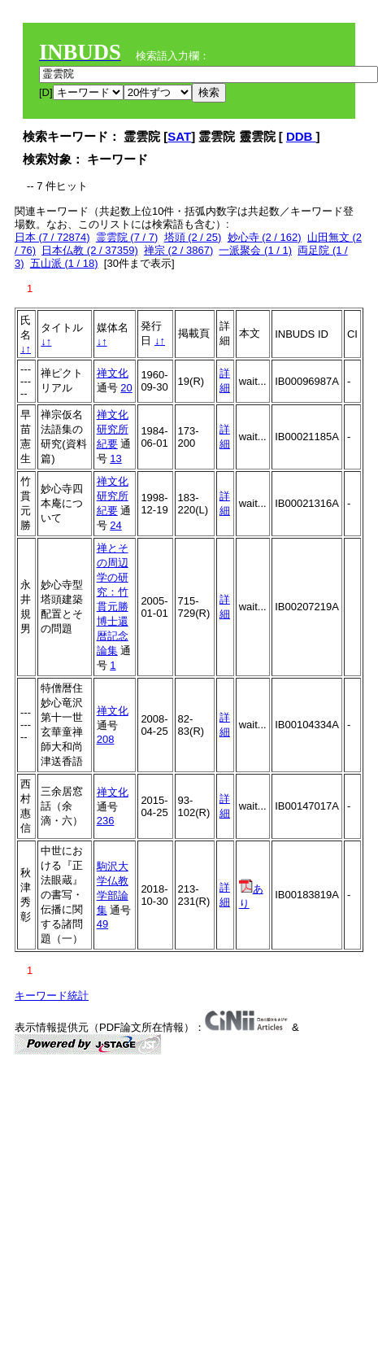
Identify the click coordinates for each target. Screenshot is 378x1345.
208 (106, 739)
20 (126, 388)
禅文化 (112, 373)
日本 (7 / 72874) (52, 237)
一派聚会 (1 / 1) (255, 250)
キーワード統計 (52, 995)
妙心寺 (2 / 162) (265, 237)
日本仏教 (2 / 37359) (89, 250)
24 (115, 525)
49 (102, 924)
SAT (179, 136)
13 (115, 458)
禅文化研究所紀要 (112, 429)
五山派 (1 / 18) (64, 263)
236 (106, 820)
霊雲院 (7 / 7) (127, 237)
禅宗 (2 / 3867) (178, 250)
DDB (301, 136)
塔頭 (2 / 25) (193, 237)
